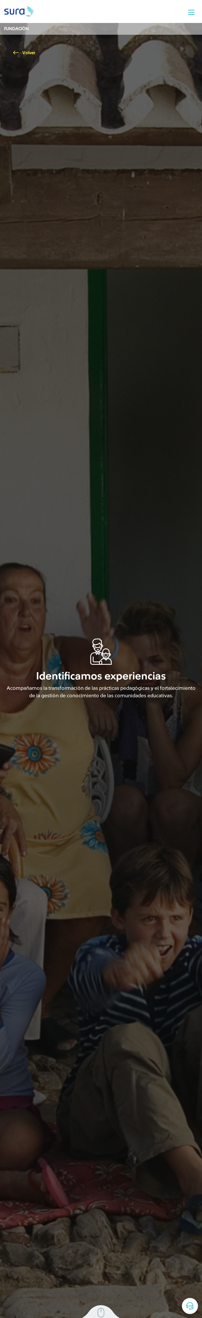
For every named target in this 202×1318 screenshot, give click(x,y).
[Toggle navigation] (191, 12)
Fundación (16, 29)
